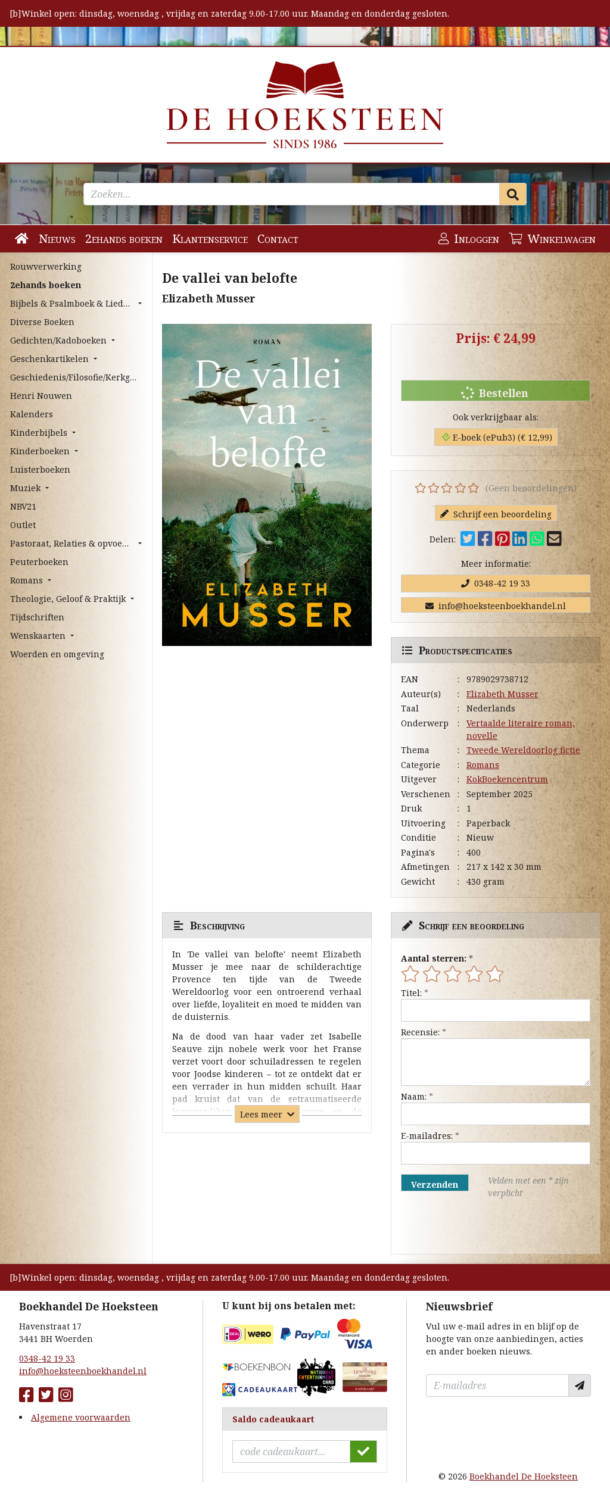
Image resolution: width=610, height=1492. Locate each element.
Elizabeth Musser (502, 694)
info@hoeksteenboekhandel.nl (495, 605)
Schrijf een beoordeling (496, 514)
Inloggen (468, 238)
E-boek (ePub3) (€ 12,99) (497, 437)
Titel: (411, 992)
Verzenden (434, 1184)
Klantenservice (210, 238)
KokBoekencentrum (507, 779)
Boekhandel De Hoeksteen (523, 1476)
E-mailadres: (427, 1135)
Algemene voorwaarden (80, 1417)
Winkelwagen (552, 238)
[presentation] (477, 1226)
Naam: (414, 1096)
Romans (482, 764)
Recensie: (420, 1032)
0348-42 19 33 (495, 583)
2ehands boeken (124, 238)
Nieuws (57, 238)
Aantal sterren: (433, 958)
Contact (277, 238)
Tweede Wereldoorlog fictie (523, 750)
